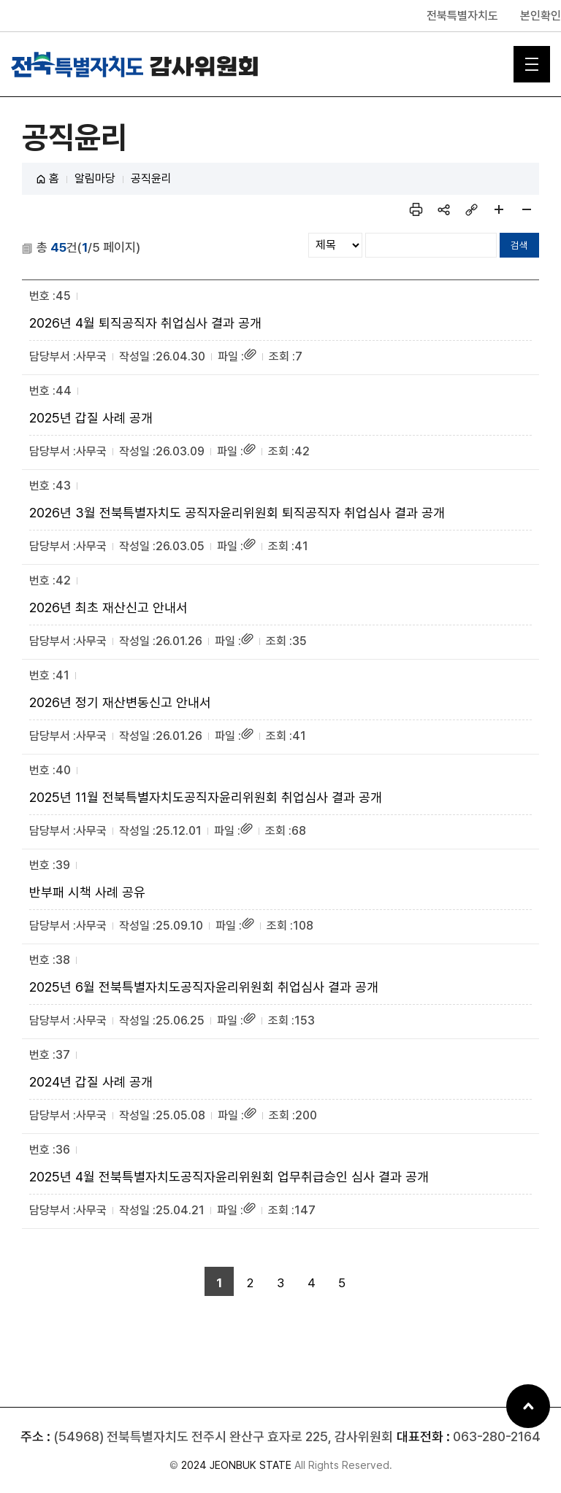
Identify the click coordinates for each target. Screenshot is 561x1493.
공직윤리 (151, 178)
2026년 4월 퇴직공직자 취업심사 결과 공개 (145, 323)
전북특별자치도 (462, 16)
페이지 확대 (499, 209)
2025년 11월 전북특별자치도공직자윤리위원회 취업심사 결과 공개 (205, 797)
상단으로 (528, 1406)
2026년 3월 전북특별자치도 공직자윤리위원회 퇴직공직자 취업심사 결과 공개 (237, 512)
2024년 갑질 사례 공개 (91, 1081)
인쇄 (416, 209)
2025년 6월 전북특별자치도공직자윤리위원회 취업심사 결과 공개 (203, 987)
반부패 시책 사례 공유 (87, 892)
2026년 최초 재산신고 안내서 (108, 607)
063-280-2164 (497, 1436)
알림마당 (95, 178)
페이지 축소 (527, 209)
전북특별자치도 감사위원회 (135, 64)
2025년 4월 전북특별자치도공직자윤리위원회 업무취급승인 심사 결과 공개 (229, 1176)
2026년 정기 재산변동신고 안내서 (120, 702)
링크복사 (471, 209)
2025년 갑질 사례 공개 (91, 417)
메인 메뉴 (532, 64)
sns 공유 (443, 209)
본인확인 (540, 16)
